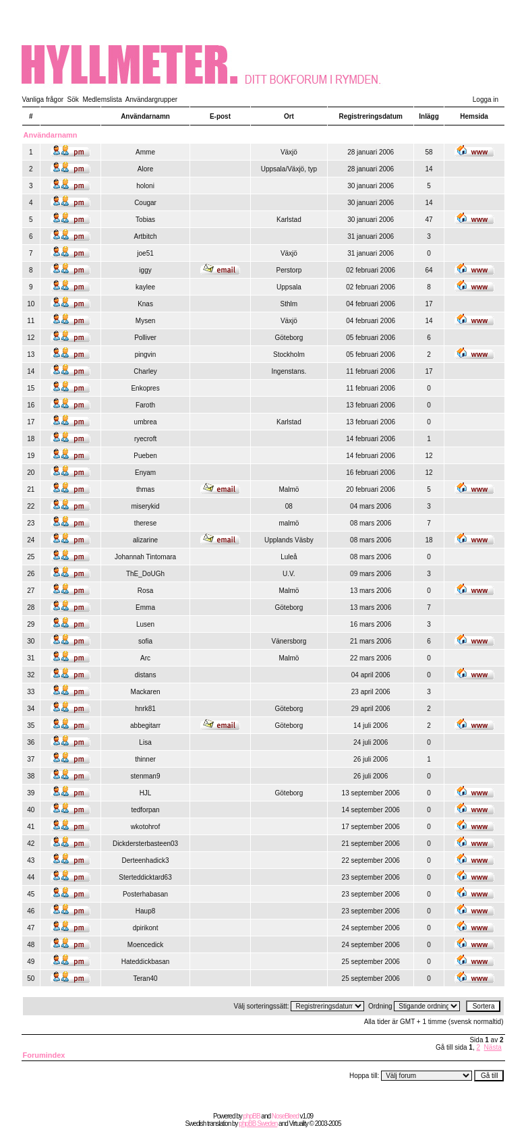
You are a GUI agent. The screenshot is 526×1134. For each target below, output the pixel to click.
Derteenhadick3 (145, 860)
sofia (145, 641)
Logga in (485, 99)
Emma (145, 607)
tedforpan (145, 810)
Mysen (145, 320)
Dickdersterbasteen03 (145, 843)
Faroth (145, 405)
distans (145, 675)
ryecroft (145, 439)
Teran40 (145, 978)
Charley (145, 371)
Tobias (145, 219)
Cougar (145, 202)
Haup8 (145, 911)
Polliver (145, 337)
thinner (145, 759)
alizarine (145, 540)
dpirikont (145, 928)
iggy (145, 270)
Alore (145, 169)
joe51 (145, 253)
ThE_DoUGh (145, 573)
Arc (145, 658)
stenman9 (145, 776)
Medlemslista (101, 99)
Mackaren (145, 692)
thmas (145, 489)
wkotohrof (145, 826)
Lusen (145, 624)
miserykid (145, 506)
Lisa (145, 742)
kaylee (145, 287)
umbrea (145, 422)
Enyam (145, 472)
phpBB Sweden (258, 1123)
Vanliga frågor (43, 99)
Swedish (195, 1123)
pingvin (145, 354)
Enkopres (145, 388)
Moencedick (145, 944)
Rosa (145, 590)
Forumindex (44, 1055)
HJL (146, 793)
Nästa (493, 1047)
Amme (145, 152)
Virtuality (298, 1123)
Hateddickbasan (145, 961)
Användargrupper (151, 99)
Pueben (145, 455)
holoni (145, 186)
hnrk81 (145, 708)
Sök (73, 99)
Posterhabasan (145, 894)
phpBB (251, 1116)
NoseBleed (285, 1116)
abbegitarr (145, 725)
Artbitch (145, 236)
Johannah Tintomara (145, 557)
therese (145, 523)
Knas (145, 304)
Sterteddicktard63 (145, 877)
